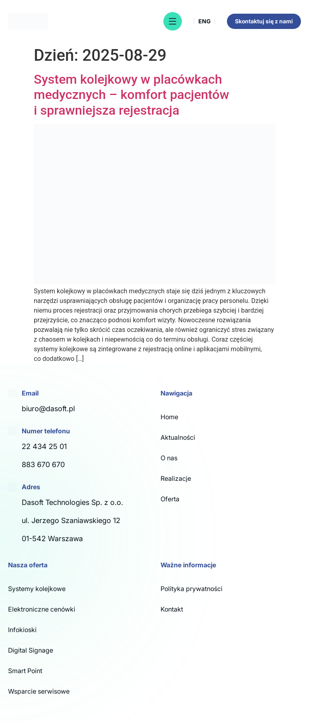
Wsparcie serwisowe (39, 691)
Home (169, 417)
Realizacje (176, 478)
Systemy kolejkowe (37, 589)
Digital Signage (30, 650)
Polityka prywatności (191, 589)
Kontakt (172, 609)
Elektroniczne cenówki (41, 609)
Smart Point (25, 671)
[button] (172, 21)
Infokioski (22, 630)
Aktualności (178, 437)
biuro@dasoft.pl (48, 408)
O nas (169, 458)
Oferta (170, 499)
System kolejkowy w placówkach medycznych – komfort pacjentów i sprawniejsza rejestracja (131, 95)
